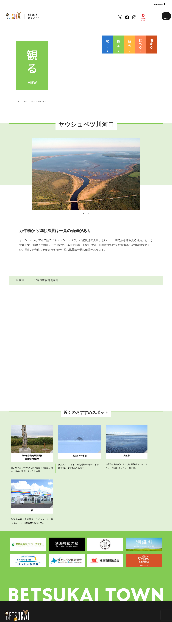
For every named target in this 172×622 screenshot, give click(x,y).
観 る (73, 577)
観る (25, 87)
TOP (17, 87)
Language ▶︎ (159, 4)
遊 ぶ (73, 571)
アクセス (93, 588)
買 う (73, 582)
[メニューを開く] (166, 16)
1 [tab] (83, 205)
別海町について (96, 577)
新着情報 (93, 582)
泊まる (73, 593)
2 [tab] (88, 205)
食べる (73, 588)
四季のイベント (96, 571)
